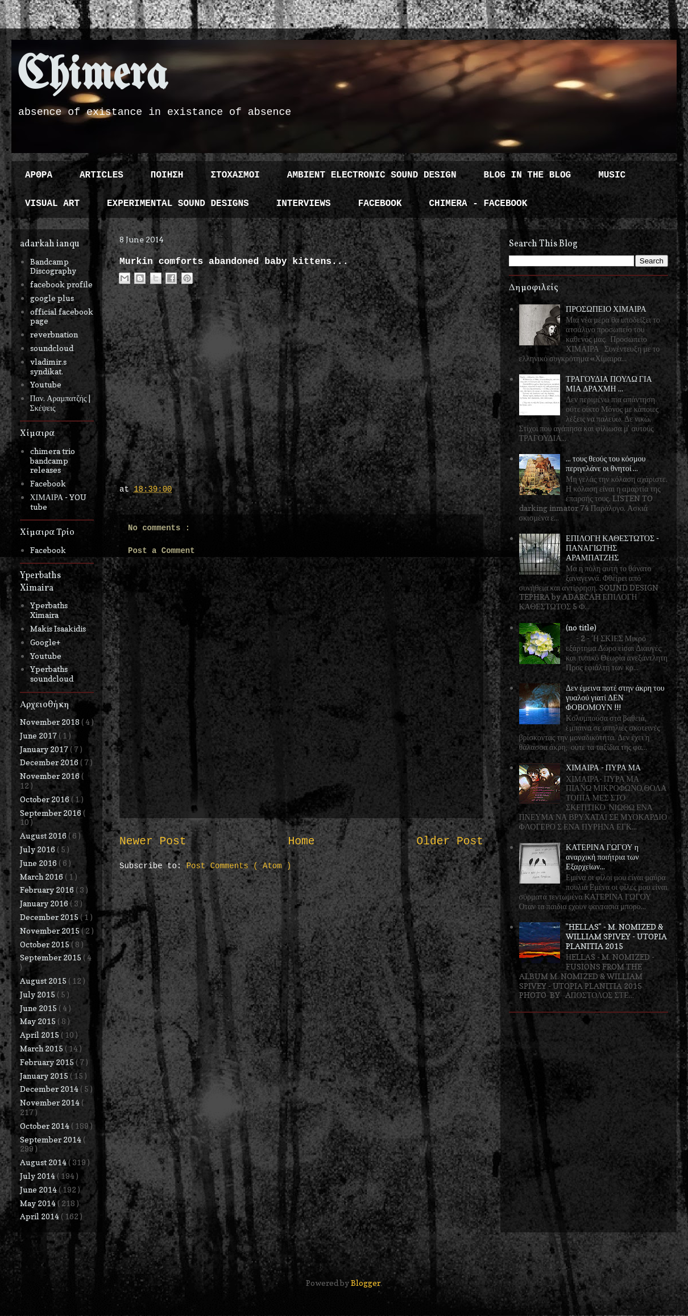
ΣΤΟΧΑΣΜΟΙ (234, 175)
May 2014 (38, 1203)
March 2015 (42, 1048)
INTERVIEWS (303, 204)
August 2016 (44, 835)
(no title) (581, 627)
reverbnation (54, 334)
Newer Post (152, 841)
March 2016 (42, 876)
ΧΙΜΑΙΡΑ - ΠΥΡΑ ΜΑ (603, 767)
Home (301, 841)
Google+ (45, 642)
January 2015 (45, 1075)
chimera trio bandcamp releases (52, 460)
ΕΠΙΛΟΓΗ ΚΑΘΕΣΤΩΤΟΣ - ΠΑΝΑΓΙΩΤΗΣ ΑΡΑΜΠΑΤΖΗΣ (612, 547)
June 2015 (39, 1008)
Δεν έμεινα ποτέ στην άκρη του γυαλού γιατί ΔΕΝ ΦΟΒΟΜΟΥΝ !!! (615, 697)
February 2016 (48, 889)
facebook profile (61, 284)
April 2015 (40, 1034)
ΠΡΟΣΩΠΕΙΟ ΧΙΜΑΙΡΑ (606, 308)
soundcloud (51, 348)
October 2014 (45, 1126)
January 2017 (45, 749)
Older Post (449, 841)
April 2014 (40, 1216)
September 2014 (51, 1139)
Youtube (45, 384)
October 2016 (45, 799)
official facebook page (61, 316)
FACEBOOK (380, 204)
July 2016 (38, 849)
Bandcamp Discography (53, 266)
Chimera (92, 76)
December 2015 (50, 917)
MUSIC (611, 175)
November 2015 (50, 930)
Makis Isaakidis (58, 628)
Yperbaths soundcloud (51, 673)
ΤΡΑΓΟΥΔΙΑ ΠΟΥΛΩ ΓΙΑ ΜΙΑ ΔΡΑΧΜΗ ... (609, 383)
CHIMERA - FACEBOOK (478, 204)
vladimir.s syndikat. (48, 366)
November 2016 (50, 776)
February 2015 (48, 1062)
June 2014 (39, 1189)
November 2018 (50, 722)
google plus (52, 298)
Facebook (48, 483)
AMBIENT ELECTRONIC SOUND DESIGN (372, 175)
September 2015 (51, 957)
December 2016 (50, 762)
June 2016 (39, 863)
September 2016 (51, 813)
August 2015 (44, 980)
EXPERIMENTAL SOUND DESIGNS (178, 204)
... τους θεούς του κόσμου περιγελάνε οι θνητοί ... (605, 463)
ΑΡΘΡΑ (38, 175)
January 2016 (45, 903)
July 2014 (38, 1176)
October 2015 (45, 944)
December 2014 (50, 1089)
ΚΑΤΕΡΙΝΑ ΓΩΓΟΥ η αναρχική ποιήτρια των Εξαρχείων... (602, 856)
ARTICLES (101, 175)
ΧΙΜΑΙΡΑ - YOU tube (58, 501)
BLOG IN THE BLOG (527, 175)
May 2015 (38, 1021)
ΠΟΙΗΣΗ (167, 175)
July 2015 (38, 994)
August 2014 (44, 1162)
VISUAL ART (52, 204)
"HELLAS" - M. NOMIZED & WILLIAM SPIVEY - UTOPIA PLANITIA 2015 (616, 936)
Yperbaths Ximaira (49, 610)
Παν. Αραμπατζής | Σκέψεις (60, 402)
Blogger (365, 1283)
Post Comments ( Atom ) (239, 866)
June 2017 (39, 735)
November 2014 (50, 1102)
